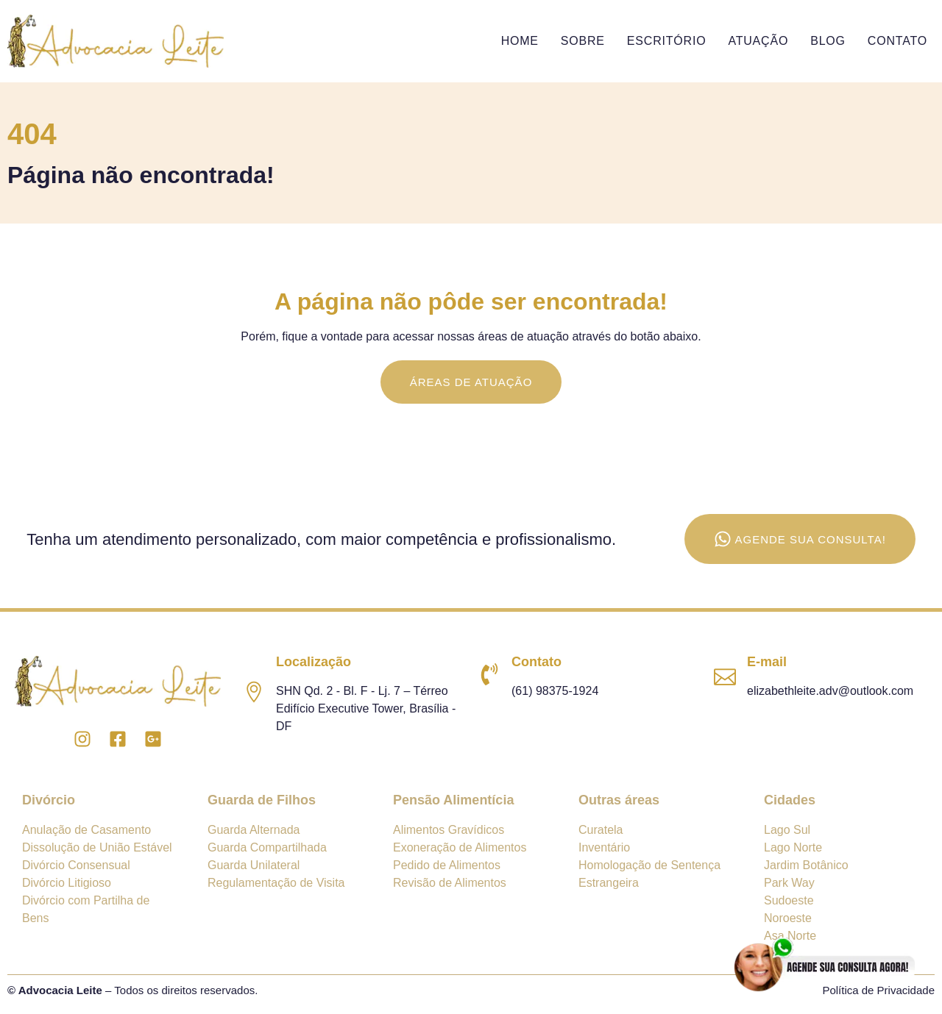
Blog (828, 41)
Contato (897, 41)
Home (520, 41)
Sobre (583, 41)
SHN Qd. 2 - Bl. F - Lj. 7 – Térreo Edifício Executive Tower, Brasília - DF (366, 708)
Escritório (666, 41)
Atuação (758, 41)
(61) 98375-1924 (554, 691)
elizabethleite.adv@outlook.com (830, 691)
